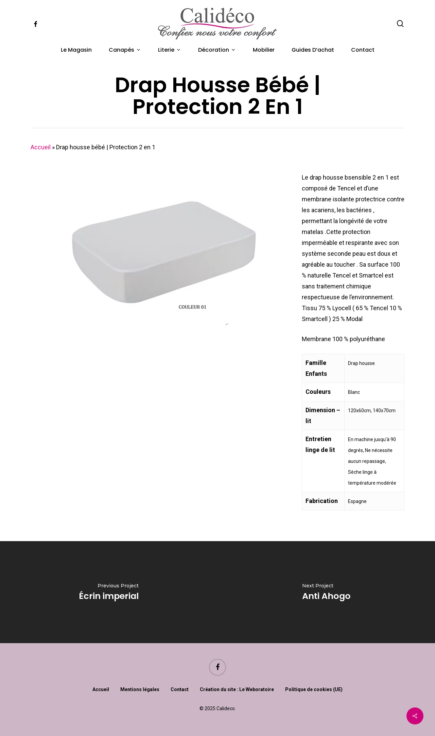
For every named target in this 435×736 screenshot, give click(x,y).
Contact (180, 689)
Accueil (41, 147)
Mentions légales (139, 689)
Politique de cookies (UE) (314, 689)
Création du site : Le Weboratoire (237, 689)
